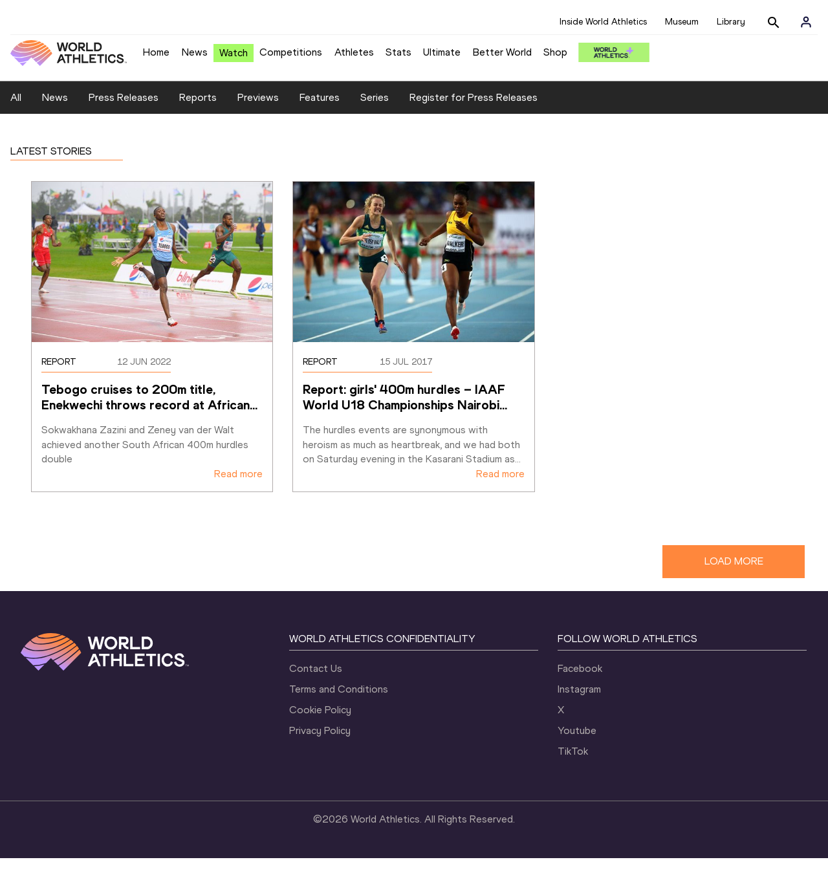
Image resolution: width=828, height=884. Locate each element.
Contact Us (315, 694)
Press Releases (123, 124)
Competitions (290, 52)
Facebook (580, 694)
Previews (258, 124)
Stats (398, 52)
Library (731, 21)
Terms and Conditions (338, 715)
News (195, 52)
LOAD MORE (733, 587)
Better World (502, 52)
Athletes (354, 52)
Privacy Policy (320, 756)
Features (320, 124)
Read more (238, 500)
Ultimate (442, 52)
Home (156, 52)
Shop (555, 52)
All (15, 124)
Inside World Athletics (603, 21)
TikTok (573, 777)
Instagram (579, 715)
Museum (682, 21)
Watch (233, 53)
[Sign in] (806, 22)
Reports (198, 124)
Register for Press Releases (473, 124)
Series (374, 124)
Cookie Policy (320, 735)
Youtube (577, 756)
